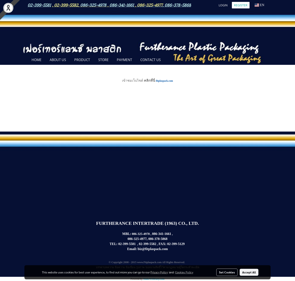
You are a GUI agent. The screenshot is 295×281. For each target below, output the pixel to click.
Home (36, 59)
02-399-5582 (66, 4)
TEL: (113, 244)
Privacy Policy (159, 272)
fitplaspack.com (164, 80)
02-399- (172, 244)
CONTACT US (150, 59)
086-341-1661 (161, 234)
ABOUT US (58, 59)
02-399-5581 (127, 244)
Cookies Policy (184, 272)
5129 (181, 244)
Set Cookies (227, 272)
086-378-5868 (178, 4)
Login (223, 5)
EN (259, 5)
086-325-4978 (93, 4)
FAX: (162, 244)
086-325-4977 (149, 4)
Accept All (249, 272)
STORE (103, 59)
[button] (168, 60)
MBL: (126, 234)
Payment (124, 59)
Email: (132, 249)
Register (240, 5)
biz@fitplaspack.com (153, 249)
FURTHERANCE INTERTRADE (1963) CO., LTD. (147, 223)
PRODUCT (82, 59)
